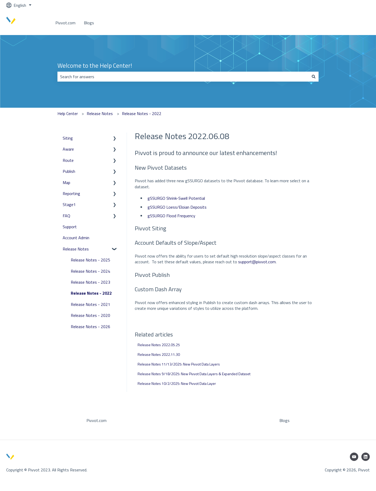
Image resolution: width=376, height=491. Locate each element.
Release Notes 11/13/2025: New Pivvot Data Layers (179, 364)
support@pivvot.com (257, 262)
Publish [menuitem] (69, 171)
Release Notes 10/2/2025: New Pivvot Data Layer (177, 383)
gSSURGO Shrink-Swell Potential (176, 198)
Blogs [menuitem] (284, 420)
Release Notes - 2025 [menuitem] (90, 260)
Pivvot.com (65, 23)
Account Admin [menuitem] (76, 238)
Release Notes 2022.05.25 (159, 344)
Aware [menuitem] (68, 149)
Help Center (67, 113)
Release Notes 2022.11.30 (159, 354)
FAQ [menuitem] (66, 216)
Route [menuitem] (68, 160)
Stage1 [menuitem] (69, 204)
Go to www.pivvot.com (344, 23)
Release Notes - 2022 (141, 113)
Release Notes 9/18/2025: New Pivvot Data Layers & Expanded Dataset (194, 373)
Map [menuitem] (66, 182)
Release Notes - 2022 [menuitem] (91, 293)
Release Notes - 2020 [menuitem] (90, 315)
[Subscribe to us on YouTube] (354, 457)
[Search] (314, 77)
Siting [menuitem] (68, 138)
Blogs (89, 23)
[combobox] (183, 77)
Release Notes (100, 113)
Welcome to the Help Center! (94, 65)
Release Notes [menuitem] (76, 249)
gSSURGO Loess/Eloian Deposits (177, 207)
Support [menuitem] (70, 227)
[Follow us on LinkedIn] (365, 457)
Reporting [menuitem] (71, 193)
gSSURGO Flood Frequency (171, 216)
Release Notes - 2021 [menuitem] (90, 304)
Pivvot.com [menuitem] (96, 420)
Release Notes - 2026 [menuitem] (90, 326)
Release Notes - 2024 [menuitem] (90, 271)
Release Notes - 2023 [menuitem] (90, 282)
